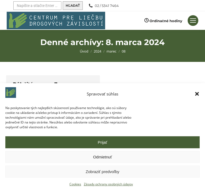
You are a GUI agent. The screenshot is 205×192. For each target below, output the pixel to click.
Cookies (75, 184)
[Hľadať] (37, 5)
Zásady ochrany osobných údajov (108, 184)
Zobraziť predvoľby (102, 171)
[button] (197, 94)
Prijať (102, 142)
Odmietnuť (102, 157)
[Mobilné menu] (193, 20)
